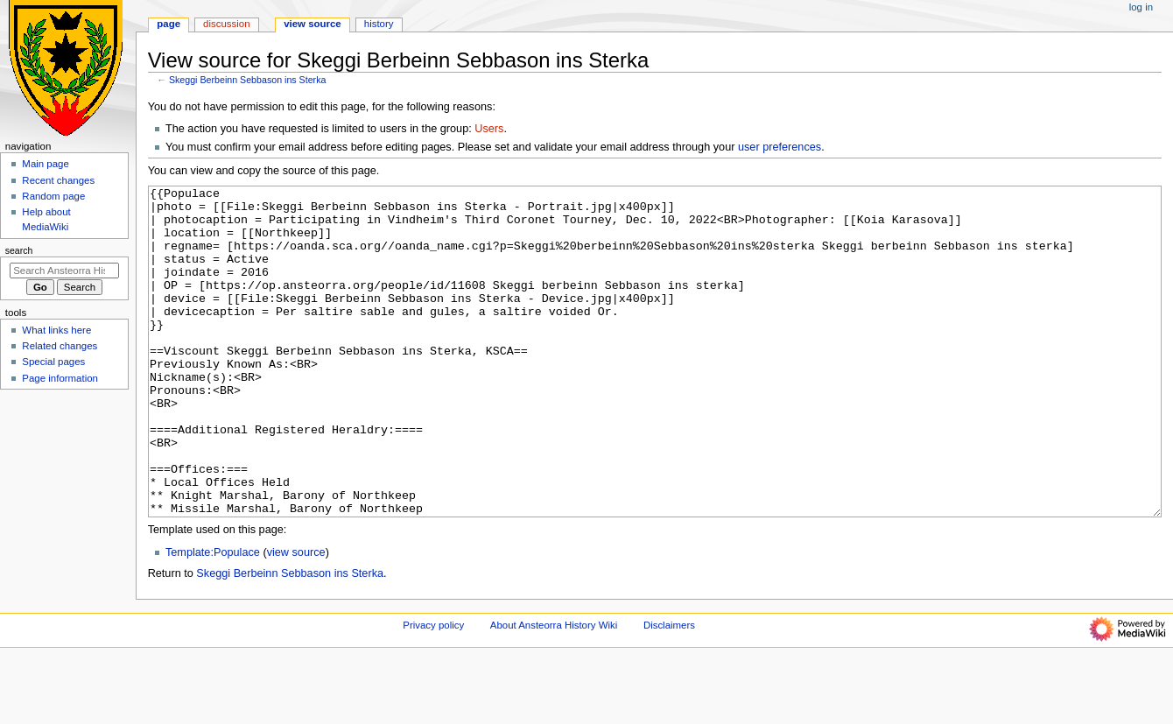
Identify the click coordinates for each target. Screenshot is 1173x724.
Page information (60, 378)
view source (296, 618)
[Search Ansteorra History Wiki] (64, 270)
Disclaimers (669, 690)
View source (312, 23)
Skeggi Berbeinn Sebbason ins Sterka (248, 79)
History (379, 23)
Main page (45, 163)
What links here (56, 330)
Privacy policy (433, 690)
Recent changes (58, 180)
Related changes (59, 346)
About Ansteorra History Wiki (553, 690)
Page (168, 23)
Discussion (226, 23)
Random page (53, 196)
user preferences (779, 147)
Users (488, 129)
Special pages (53, 361)
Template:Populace (212, 618)
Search (19, 250)
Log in (1141, 7)
